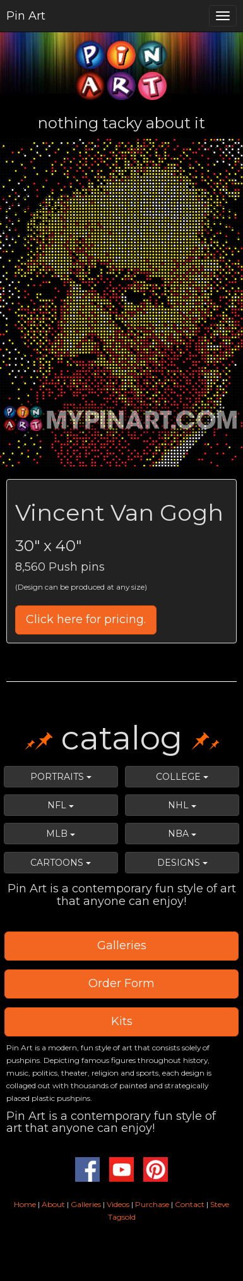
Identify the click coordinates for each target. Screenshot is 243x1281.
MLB (60, 833)
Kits (122, 1021)
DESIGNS (182, 862)
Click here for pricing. (86, 619)
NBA (182, 833)
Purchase (152, 1204)
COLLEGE (182, 776)
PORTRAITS (61, 776)
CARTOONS (60, 862)
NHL (182, 805)
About (54, 1204)
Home (25, 1204)
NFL (60, 805)
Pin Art (25, 16)
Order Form (121, 983)
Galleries (121, 945)
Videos (118, 1204)
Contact (189, 1204)
